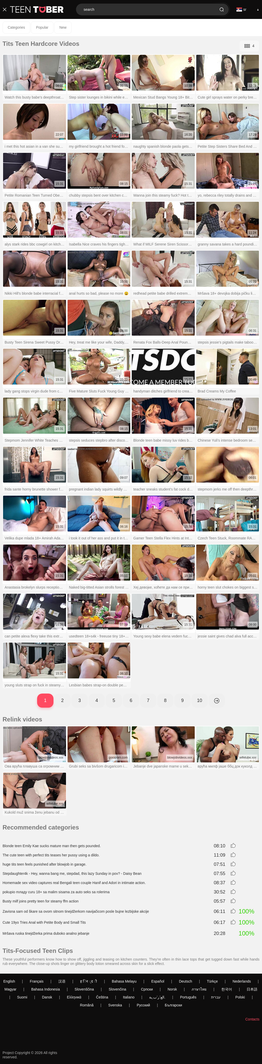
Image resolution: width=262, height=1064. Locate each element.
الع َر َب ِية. (157, 997)
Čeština (102, 997)
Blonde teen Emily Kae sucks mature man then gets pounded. (52, 846)
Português (188, 997)
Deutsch (185, 981)
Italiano (128, 997)
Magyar (11, 989)
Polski (240, 997)
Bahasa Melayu (124, 981)
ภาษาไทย (199, 989)
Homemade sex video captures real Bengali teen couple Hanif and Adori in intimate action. (74, 883)
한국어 (226, 989)
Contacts (252, 1019)
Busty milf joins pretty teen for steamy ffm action (41, 901)
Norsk (172, 989)
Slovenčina (117, 989)
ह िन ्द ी (88, 981)
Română (87, 1005)
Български (173, 1005)
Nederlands (242, 981)
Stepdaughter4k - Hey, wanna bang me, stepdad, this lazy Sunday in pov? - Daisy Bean (72, 873)
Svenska (115, 1005)
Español (157, 981)
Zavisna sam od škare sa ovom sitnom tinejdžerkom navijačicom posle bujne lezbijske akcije (76, 911)
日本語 (252, 989)
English (9, 981)
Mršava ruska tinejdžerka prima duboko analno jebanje (46, 933)
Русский (143, 1005)
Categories (16, 27)
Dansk (47, 997)
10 (199, 700)
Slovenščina (84, 989)
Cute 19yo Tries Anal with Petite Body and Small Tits (44, 922)
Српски (147, 989)
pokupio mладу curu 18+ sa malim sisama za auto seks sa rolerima (56, 892)
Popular (42, 27)
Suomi (22, 997)
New (63, 27)
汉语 (62, 981)
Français (36, 981)
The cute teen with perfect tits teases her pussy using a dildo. (51, 855)
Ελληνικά (74, 997)
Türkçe (212, 981)
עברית (216, 997)
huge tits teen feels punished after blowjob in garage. (44, 864)
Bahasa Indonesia (45, 989)
